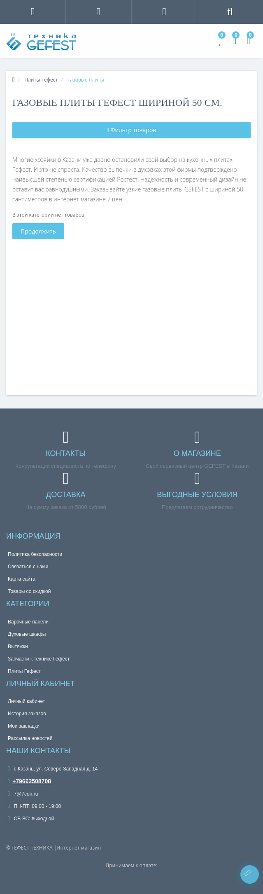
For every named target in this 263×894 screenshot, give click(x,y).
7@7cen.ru (23, 794)
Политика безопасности (35, 554)
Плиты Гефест (24, 671)
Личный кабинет (26, 701)
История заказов (27, 714)
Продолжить (38, 231)
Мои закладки (24, 726)
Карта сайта (21, 579)
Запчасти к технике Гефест (39, 659)
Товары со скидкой (29, 591)
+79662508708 (29, 781)
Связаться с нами (28, 567)
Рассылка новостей (30, 738)
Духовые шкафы (27, 634)
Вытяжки (18, 646)
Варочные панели (28, 622)
